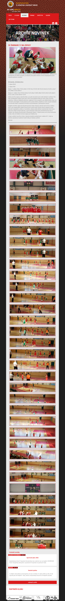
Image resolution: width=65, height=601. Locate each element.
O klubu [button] (17, 15)
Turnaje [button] (32, 15)
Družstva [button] (40, 15)
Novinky (24, 15)
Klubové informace (14, 555)
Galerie (48, 15)
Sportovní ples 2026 (32, 558)
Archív (11, 567)
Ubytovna (11, 19)
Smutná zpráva (32, 570)
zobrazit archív (32, 582)
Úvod (10, 15)
